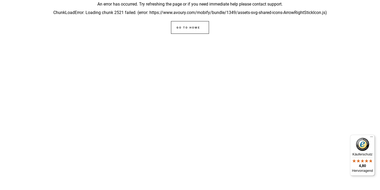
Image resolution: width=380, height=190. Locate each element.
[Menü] (371, 138)
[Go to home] (190, 27)
